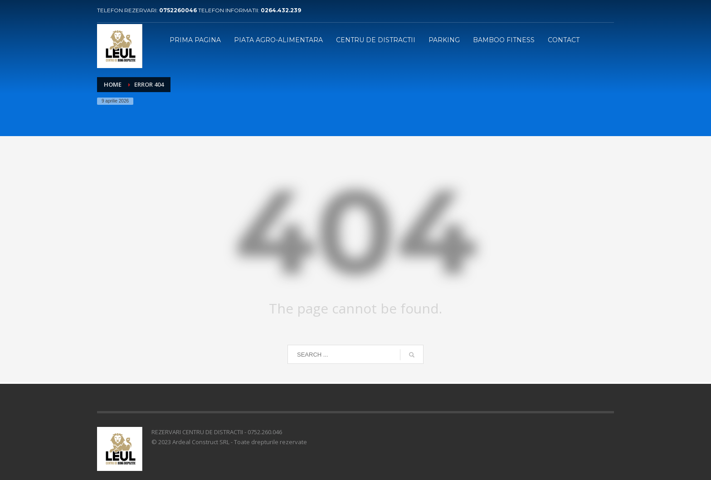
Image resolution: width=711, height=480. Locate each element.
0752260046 (178, 10)
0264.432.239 (281, 10)
